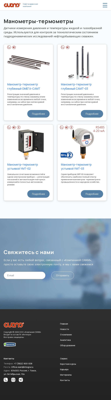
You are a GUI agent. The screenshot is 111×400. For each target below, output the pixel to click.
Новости (64, 329)
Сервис (64, 358)
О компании (66, 334)
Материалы (66, 374)
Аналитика (65, 340)
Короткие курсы (68, 364)
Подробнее (38, 113)
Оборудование (67, 345)
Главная (64, 323)
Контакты (65, 380)
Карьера (64, 369)
